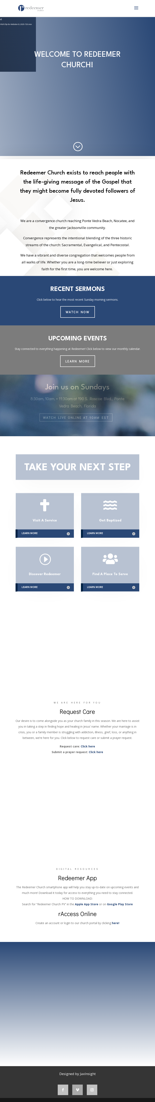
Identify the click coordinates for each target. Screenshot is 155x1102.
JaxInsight (88, 1073)
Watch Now (78, 312)
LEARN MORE (77, 361)
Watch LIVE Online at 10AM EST (76, 417)
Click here (88, 746)
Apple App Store (86, 904)
